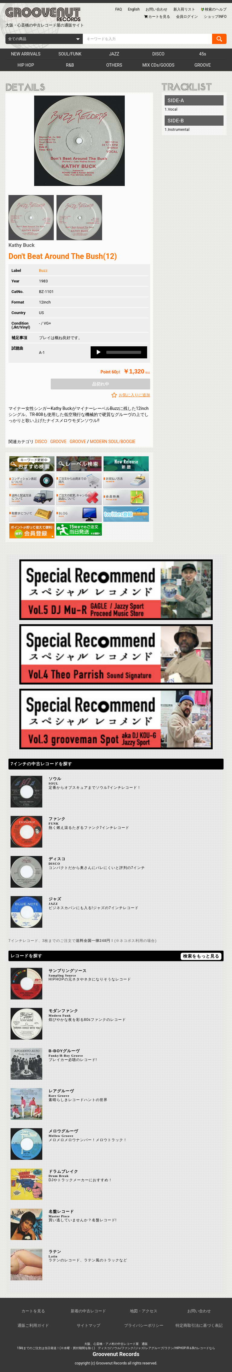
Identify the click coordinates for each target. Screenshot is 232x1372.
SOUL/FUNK (70, 54)
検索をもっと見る (201, 956)
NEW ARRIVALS (25, 54)
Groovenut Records (116, 1354)
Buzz (43, 270)
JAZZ (114, 54)
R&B (70, 65)
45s (202, 54)
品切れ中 (100, 384)
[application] (119, 352)
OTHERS (114, 65)
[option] (79, 141)
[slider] (123, 352)
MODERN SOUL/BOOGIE (112, 441)
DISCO (158, 54)
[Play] (98, 352)
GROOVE (203, 65)
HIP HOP (26, 65)
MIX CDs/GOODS (158, 65)
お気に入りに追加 (134, 395)
